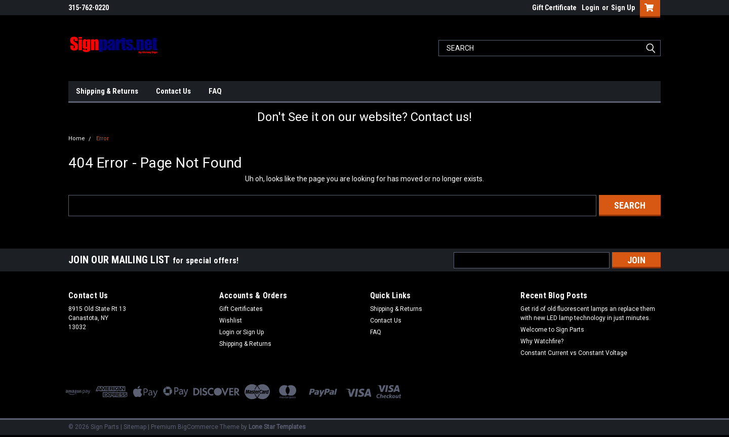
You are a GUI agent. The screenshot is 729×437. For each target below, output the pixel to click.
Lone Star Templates (277, 426)
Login (590, 8)
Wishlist (230, 320)
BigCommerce (198, 426)
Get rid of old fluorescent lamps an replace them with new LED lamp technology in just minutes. (587, 313)
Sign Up (623, 8)
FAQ (215, 91)
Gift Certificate (554, 8)
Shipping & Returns (107, 91)
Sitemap (135, 426)
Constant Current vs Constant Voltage (573, 352)
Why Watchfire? (541, 341)
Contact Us (173, 91)
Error (102, 138)
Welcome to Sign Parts (552, 329)
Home (76, 138)
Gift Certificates (241, 308)
